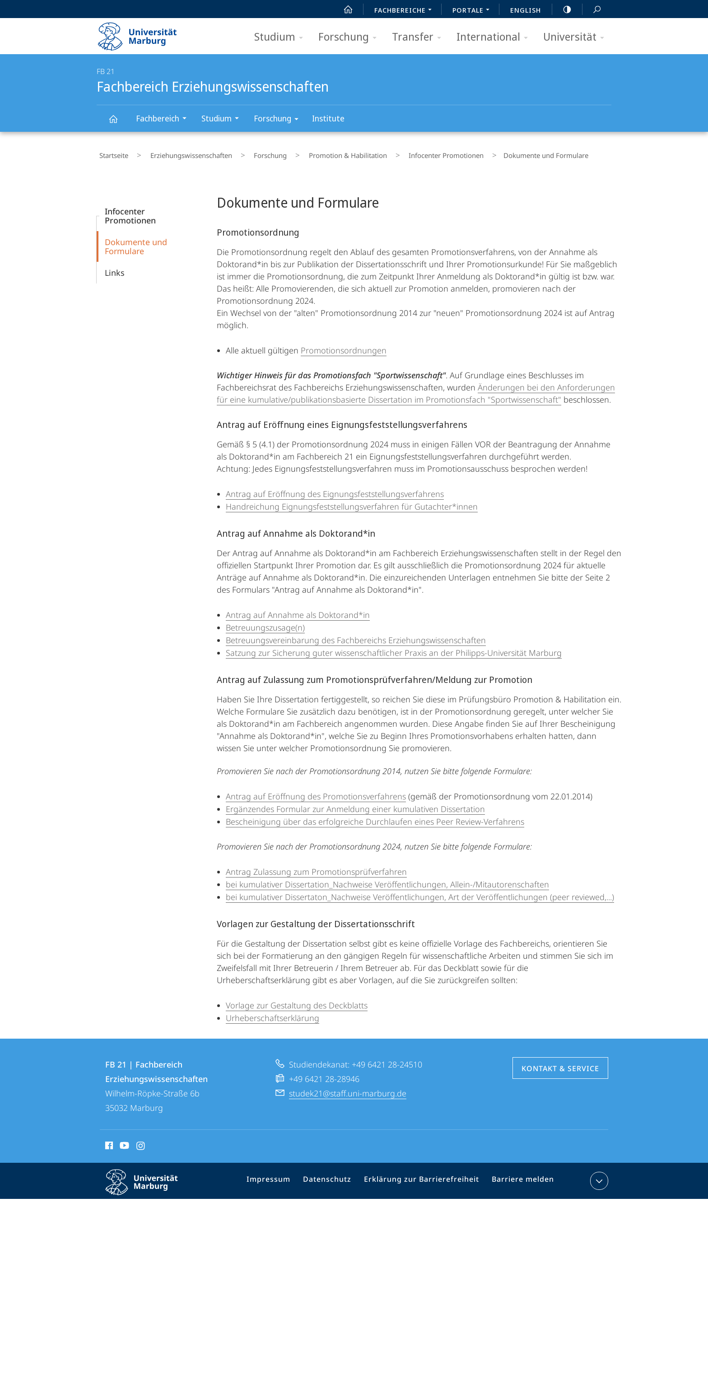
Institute (328, 118)
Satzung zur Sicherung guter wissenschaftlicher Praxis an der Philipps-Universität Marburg (394, 647)
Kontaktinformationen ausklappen (598, 1175)
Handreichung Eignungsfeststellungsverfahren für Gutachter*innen (352, 501)
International (495, 37)
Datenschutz (335, 1177)
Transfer (419, 37)
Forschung (350, 37)
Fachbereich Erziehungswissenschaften (118, 123)
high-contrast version (562, 9)
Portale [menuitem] (473, 10)
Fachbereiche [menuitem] (405, 10)
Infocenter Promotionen (402, 153)
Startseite (111, 153)
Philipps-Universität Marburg (149, 1184)
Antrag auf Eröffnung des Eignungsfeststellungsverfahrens (335, 488)
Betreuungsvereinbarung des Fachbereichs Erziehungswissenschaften (356, 634)
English (525, 9)
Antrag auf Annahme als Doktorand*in (298, 609)
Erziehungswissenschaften (178, 153)
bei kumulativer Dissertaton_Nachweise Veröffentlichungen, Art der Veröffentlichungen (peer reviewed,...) (420, 891)
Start (343, 9)
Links (115, 267)
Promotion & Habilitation (314, 153)
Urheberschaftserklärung (272, 1012)
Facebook (108, 1141)
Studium (281, 37)
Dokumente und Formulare (136, 241)
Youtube (123, 1141)
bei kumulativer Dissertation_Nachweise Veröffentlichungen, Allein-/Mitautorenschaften (387, 878)
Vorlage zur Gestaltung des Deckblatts (297, 999)
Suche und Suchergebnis (591, 9)
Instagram (141, 1141)
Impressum (281, 1177)
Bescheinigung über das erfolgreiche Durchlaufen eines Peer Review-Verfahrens (375, 816)
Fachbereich (164, 119)
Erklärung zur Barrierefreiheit (424, 1177)
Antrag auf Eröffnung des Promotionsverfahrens (316, 790)
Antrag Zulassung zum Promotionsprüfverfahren (316, 866)
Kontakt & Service (560, 1063)
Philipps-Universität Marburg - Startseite (145, 33)
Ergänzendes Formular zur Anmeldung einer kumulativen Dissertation (355, 803)
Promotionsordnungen (344, 344)
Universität (576, 37)
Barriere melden (519, 1177)
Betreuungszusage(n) (265, 622)
